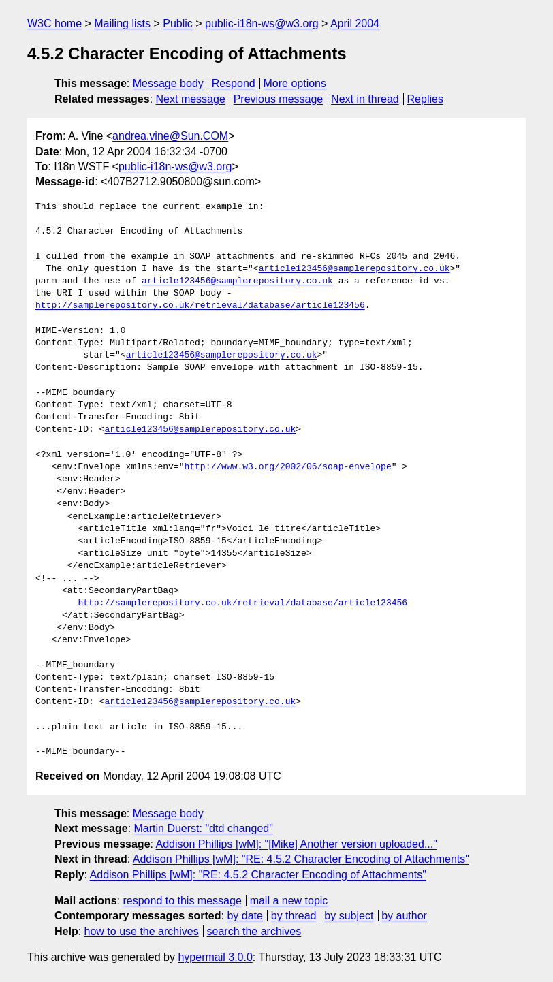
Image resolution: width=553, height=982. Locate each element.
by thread (294, 915)
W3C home (54, 23)
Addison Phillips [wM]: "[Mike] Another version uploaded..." (296, 844)
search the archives (254, 931)
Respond (233, 83)
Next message (190, 99)
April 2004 (354, 23)
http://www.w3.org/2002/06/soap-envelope (287, 467)
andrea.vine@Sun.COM (170, 136)
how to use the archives (141, 931)
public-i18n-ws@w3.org (262, 23)
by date (244, 915)
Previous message (278, 99)
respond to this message (182, 900)
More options (295, 83)
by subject (348, 915)
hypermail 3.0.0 (215, 957)
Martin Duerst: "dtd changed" (203, 828)
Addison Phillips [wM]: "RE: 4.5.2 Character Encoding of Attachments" (301, 859)
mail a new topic (289, 900)
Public (178, 23)
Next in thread (365, 99)
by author (404, 915)
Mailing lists (122, 23)
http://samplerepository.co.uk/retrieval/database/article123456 (200, 306)
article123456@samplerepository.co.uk (354, 269)
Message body (168, 83)
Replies (425, 99)
